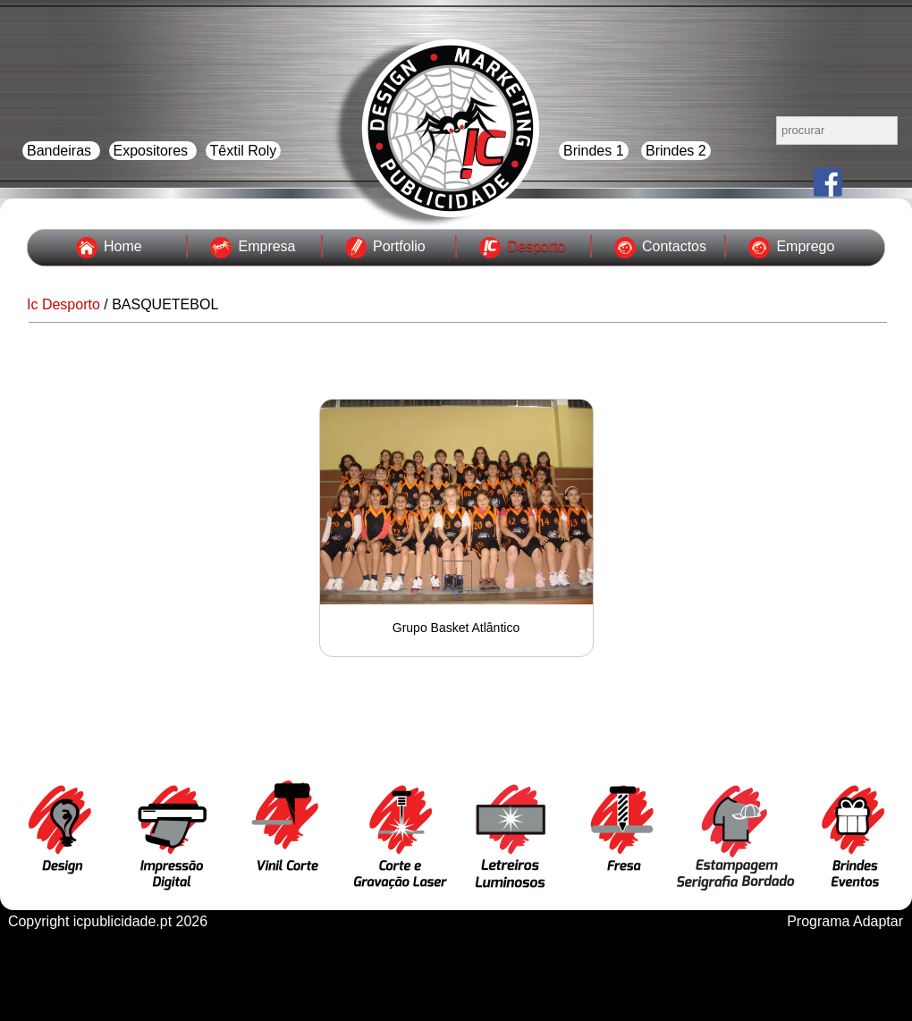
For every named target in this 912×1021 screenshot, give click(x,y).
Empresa (266, 246)
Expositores (153, 150)
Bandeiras (61, 150)
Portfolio (399, 246)
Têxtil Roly (243, 150)
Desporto (536, 246)
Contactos (674, 246)
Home (123, 246)
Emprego (805, 246)
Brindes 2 (676, 150)
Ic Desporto (63, 304)
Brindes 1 (593, 150)
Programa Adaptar (845, 921)
